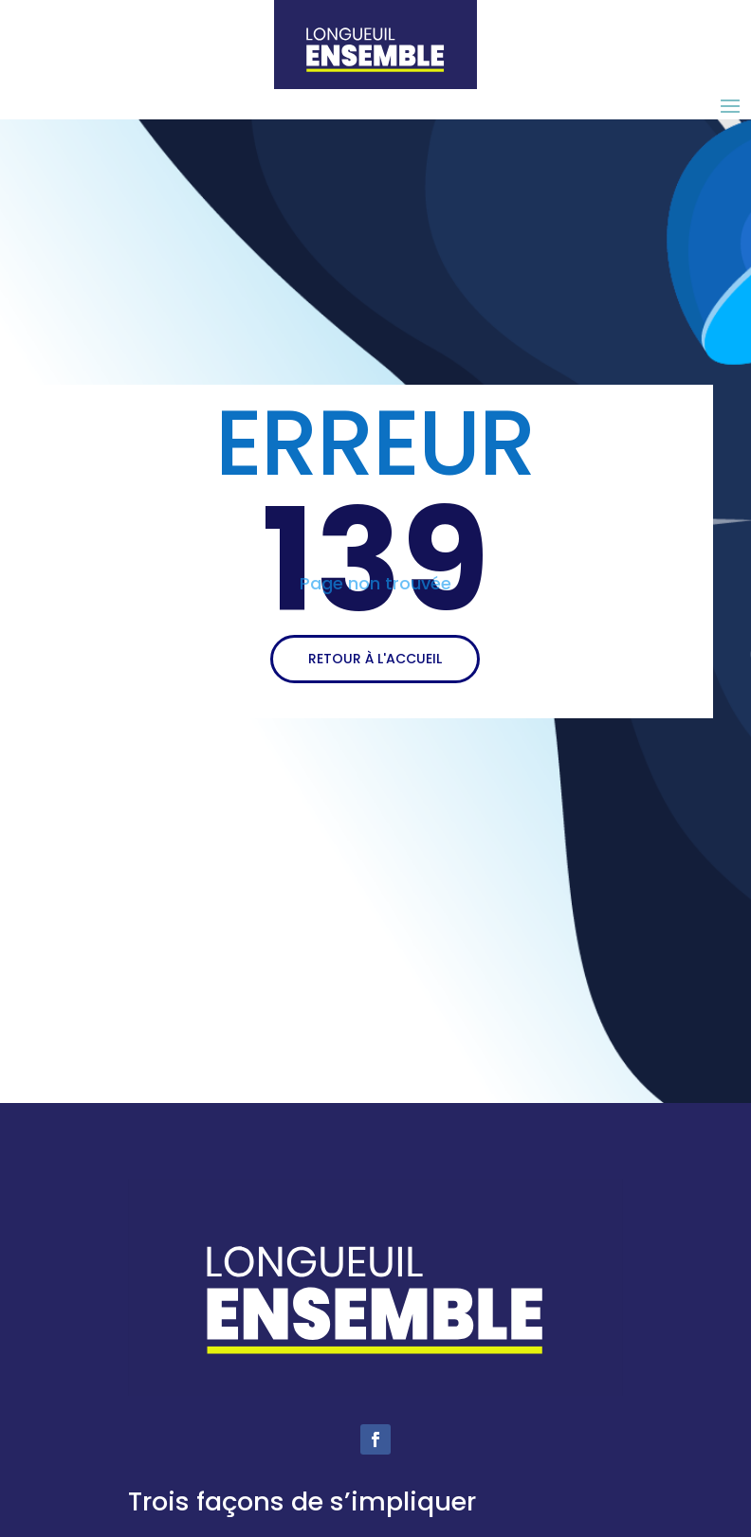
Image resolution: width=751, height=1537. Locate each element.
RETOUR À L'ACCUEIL (375, 658)
